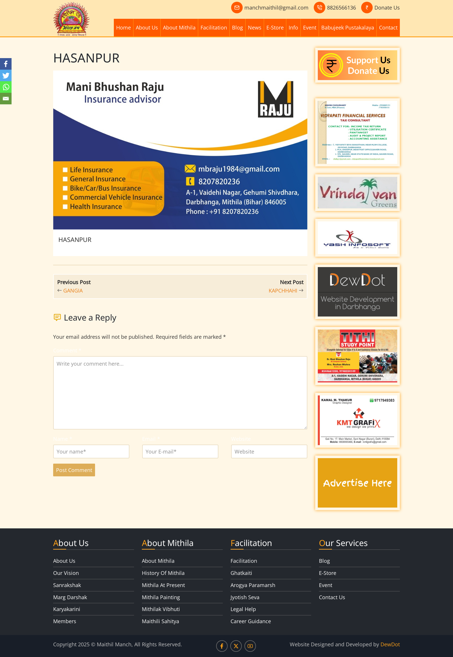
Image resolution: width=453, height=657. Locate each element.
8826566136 (341, 7)
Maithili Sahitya (160, 621)
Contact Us (332, 597)
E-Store (275, 27)
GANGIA (73, 290)
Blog (237, 27)
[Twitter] (6, 75)
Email (151, 438)
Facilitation (213, 27)
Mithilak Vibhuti (161, 609)
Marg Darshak (70, 597)
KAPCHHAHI (283, 290)
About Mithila (179, 27)
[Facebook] (6, 64)
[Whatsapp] (6, 87)
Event (309, 27)
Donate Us (387, 7)
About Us (147, 27)
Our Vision (66, 572)
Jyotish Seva (245, 597)
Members (64, 621)
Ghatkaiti (241, 572)
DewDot (390, 644)
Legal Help (243, 609)
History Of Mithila (163, 572)
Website (241, 438)
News (254, 27)
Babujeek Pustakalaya (347, 27)
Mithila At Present (163, 585)
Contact (388, 27)
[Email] (6, 98)
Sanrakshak (67, 585)
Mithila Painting (161, 597)
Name (62, 438)
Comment (67, 350)
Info (293, 27)
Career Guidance (251, 621)
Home (123, 27)
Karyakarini (66, 609)
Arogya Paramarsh (253, 585)
